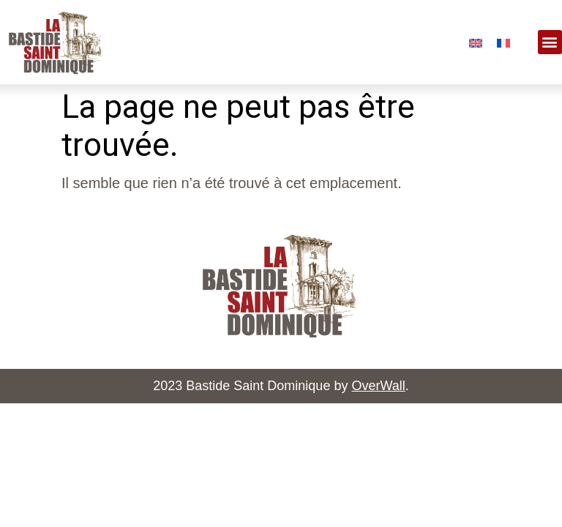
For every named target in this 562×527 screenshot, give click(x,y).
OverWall (378, 385)
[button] (550, 42)
